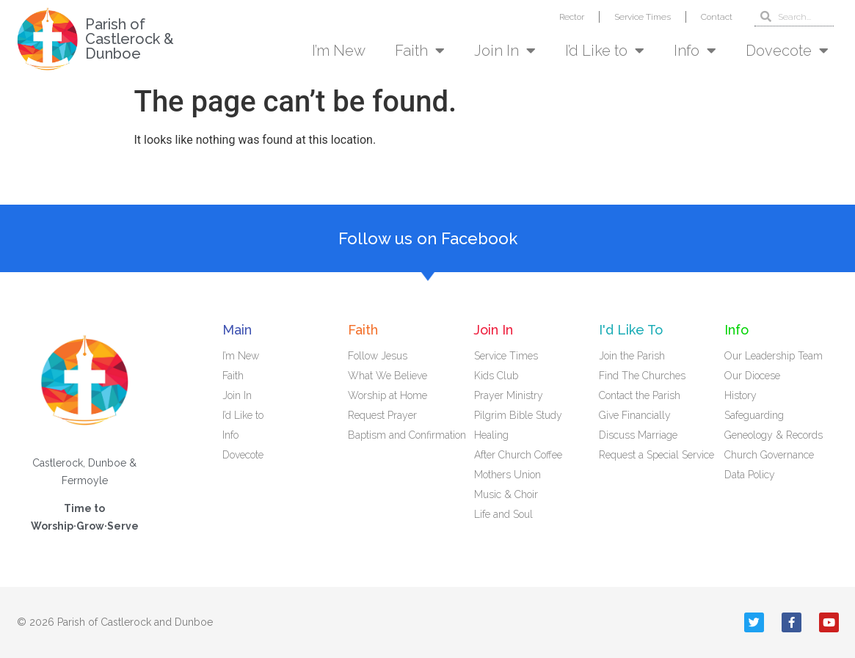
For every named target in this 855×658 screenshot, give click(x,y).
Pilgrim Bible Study (518, 415)
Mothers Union (507, 474)
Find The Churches (642, 375)
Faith (420, 50)
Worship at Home (387, 395)
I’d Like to (604, 50)
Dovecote (787, 50)
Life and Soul (503, 514)
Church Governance (769, 455)
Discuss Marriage (638, 435)
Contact (716, 17)
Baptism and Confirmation (407, 435)
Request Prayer (382, 415)
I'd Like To (631, 329)
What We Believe (387, 375)
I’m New (338, 50)
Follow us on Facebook (427, 238)
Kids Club (496, 375)
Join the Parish (632, 356)
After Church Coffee (518, 455)
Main (237, 329)
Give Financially (635, 415)
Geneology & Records (773, 435)
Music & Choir (506, 494)
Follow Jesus (377, 356)
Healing (491, 435)
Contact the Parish (639, 395)
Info (695, 50)
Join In (505, 50)
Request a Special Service (656, 455)
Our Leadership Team (773, 356)
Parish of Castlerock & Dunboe (129, 38)
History (740, 395)
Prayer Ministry (508, 395)
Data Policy (749, 474)
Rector (571, 17)
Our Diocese (752, 375)
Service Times (642, 17)
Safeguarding (754, 415)
